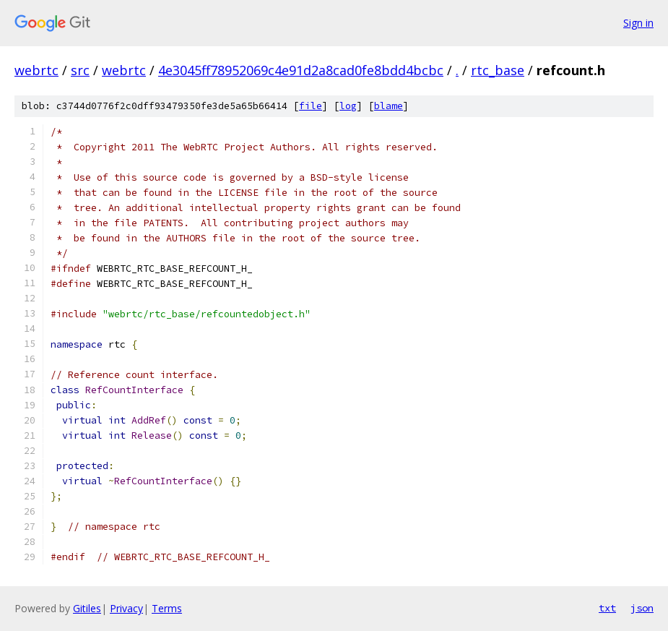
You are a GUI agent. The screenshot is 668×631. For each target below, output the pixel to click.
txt (607, 607)
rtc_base (497, 70)
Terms (167, 608)
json (642, 607)
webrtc (36, 70)
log (348, 106)
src (80, 70)
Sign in (638, 23)
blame (388, 106)
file (310, 106)
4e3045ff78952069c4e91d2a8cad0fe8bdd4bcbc (300, 70)
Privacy (126, 608)
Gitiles (87, 608)
